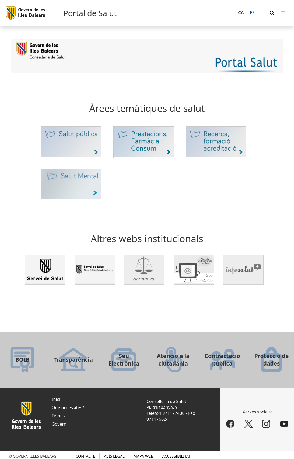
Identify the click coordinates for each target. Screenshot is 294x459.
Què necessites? (68, 408)
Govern (59, 424)
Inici (56, 399)
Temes (58, 416)
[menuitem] (283, 13)
